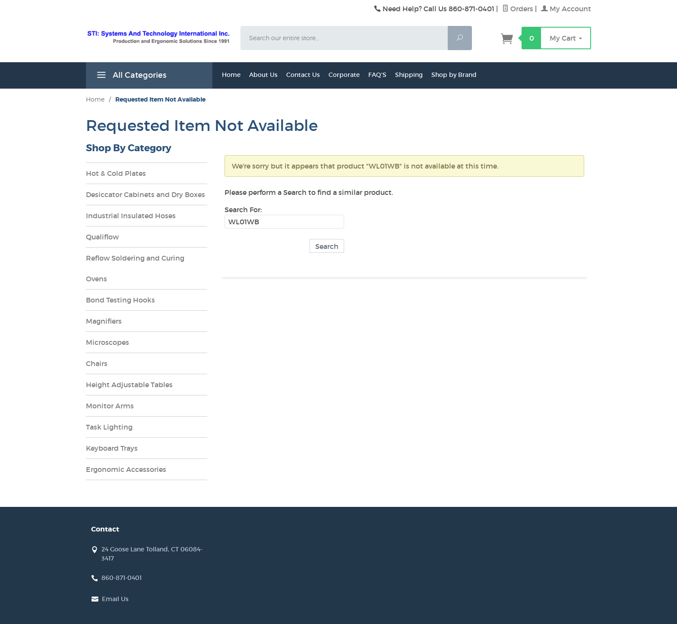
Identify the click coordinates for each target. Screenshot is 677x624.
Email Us (115, 599)
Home (231, 75)
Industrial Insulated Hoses (131, 215)
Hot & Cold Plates (116, 173)
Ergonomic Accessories (126, 469)
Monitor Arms (110, 405)
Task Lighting (109, 427)
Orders (517, 8)
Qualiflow (102, 236)
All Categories (130, 76)
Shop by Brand (454, 75)
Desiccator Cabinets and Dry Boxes (145, 194)
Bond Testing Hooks (120, 300)
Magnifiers (104, 321)
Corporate (344, 75)
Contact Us (303, 75)
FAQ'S (377, 75)
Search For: (243, 209)
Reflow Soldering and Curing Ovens (135, 268)
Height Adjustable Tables (129, 384)
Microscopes (107, 342)
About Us (263, 75)
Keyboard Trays (112, 448)
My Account (566, 8)
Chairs (97, 363)
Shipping (409, 75)
